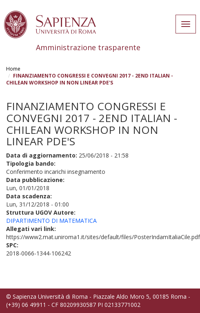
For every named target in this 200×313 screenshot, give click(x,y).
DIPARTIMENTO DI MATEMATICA (51, 220)
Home (13, 68)
